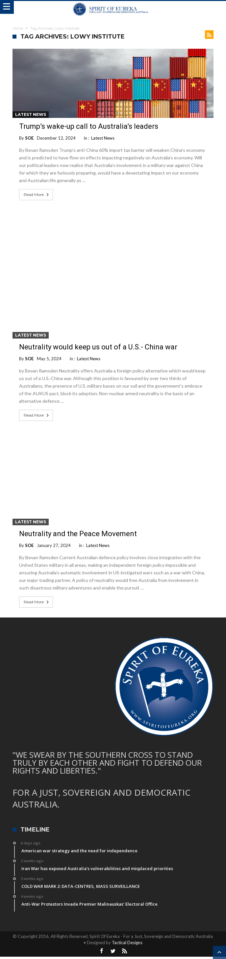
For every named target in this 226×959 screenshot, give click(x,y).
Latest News (30, 114)
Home (18, 28)
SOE (29, 138)
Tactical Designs (127, 942)
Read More (37, 194)
